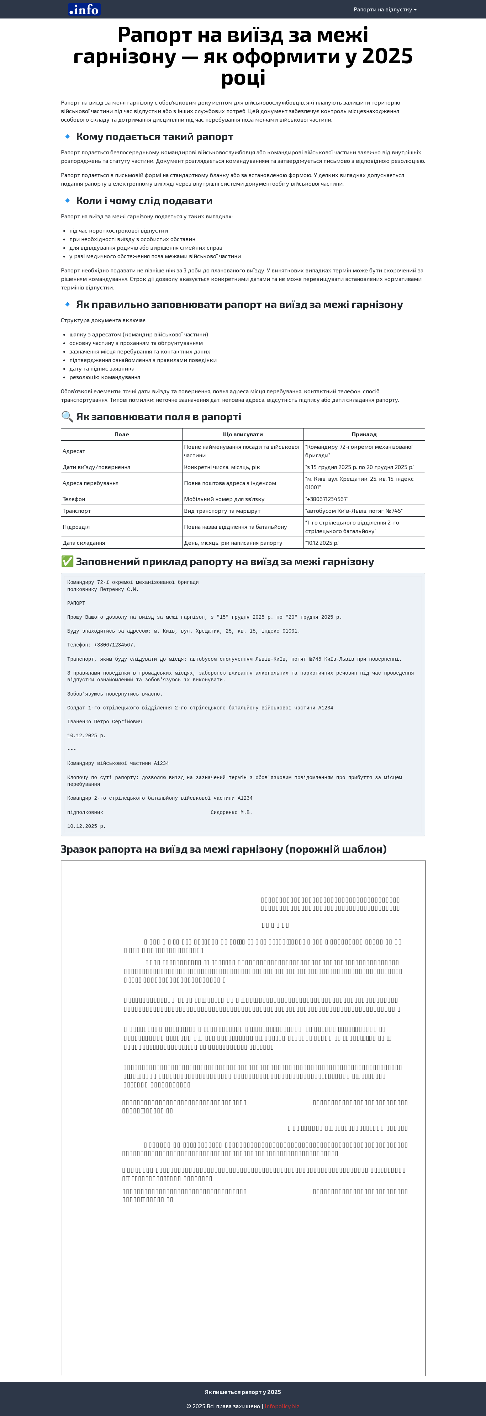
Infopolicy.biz (282, 1405)
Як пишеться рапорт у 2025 (243, 1391)
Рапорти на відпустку (383, 9)
